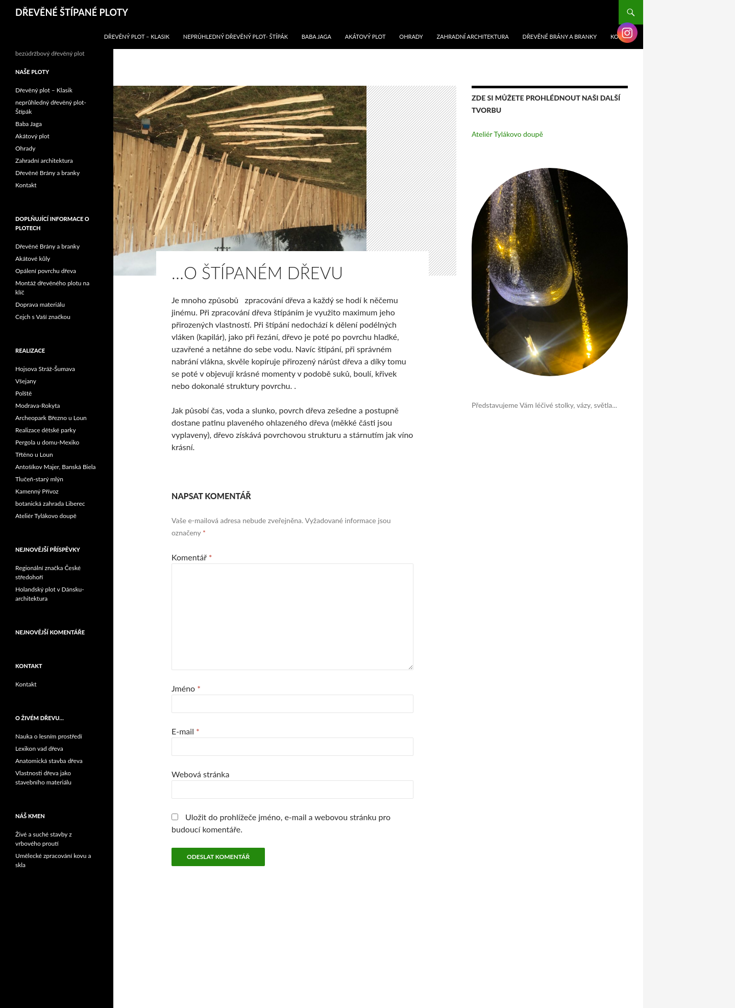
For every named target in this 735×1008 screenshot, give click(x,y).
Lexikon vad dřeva (39, 748)
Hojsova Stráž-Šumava (45, 369)
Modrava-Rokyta (37, 405)
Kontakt (26, 185)
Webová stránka (200, 774)
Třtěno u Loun (34, 454)
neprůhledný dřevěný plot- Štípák (235, 36)
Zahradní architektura (473, 36)
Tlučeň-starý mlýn (39, 479)
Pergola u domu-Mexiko (47, 442)
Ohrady (411, 36)
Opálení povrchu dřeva (45, 271)
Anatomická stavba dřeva (49, 761)
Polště (23, 393)
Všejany (25, 381)
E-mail (186, 731)
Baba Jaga (316, 36)
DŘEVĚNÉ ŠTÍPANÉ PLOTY (71, 12)
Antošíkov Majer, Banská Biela (55, 467)
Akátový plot (365, 36)
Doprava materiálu (40, 304)
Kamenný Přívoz (37, 491)
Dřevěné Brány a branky (560, 36)
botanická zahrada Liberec (50, 503)
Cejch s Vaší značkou (42, 317)
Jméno (186, 688)
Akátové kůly (32, 258)
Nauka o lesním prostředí (48, 736)
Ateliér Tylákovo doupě (507, 134)
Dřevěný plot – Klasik (136, 36)
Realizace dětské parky (45, 430)
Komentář (192, 557)
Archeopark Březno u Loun (51, 418)
